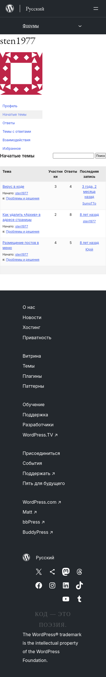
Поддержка (35, 414)
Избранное (12, 148)
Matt (30, 512)
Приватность (37, 337)
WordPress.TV (40, 435)
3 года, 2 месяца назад (89, 191)
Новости (32, 317)
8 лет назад (89, 214)
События (32, 463)
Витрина (32, 356)
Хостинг (31, 327)
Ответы (9, 123)
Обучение (34, 404)
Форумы (31, 25)
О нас (29, 307)
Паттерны (33, 386)
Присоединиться (41, 453)
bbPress (34, 522)
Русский (45, 557)
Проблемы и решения (22, 198)
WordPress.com (42, 502)
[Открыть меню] (97, 8)
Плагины (32, 376)
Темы (29, 366)
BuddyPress (38, 532)
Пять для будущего (44, 483)
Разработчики (38, 424)
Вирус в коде (13, 186)
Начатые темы (15, 114)
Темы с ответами (17, 131)
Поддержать (39, 473)
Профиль (10, 106)
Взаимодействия (16, 140)
